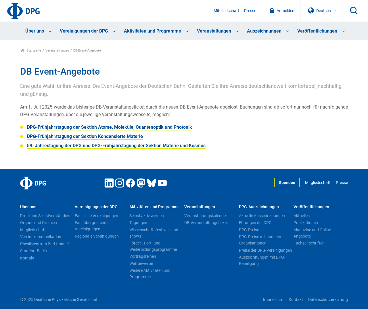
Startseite (31, 50)
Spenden (287, 182)
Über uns (34, 31)
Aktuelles (302, 215)
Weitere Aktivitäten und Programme (149, 273)
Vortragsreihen (142, 256)
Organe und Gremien (38, 222)
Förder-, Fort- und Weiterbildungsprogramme (153, 246)
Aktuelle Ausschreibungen (262, 215)
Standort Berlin (33, 251)
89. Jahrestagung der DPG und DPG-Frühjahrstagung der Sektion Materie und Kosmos (116, 145)
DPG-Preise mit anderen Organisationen (260, 239)
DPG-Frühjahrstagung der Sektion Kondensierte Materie (85, 136)
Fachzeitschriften (309, 243)
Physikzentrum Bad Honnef (44, 244)
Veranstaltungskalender (205, 215)
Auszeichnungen (264, 31)
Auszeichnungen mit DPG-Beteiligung (262, 260)
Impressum (273, 299)
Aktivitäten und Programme (152, 31)
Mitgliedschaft (226, 10)
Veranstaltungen (214, 31)
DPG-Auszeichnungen (259, 206)
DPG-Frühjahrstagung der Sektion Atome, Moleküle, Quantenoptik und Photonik (109, 127)
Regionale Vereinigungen (97, 236)
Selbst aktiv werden (146, 215)
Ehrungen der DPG (255, 222)
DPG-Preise (249, 230)
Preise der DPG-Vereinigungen (265, 250)
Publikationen (306, 222)
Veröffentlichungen (317, 31)
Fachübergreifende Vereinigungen (91, 225)
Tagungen (138, 222)
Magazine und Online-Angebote (313, 233)
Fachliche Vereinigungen (96, 215)
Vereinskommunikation (40, 236)
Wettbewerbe (141, 263)
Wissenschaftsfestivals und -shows (154, 233)
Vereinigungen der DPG (84, 31)
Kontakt (27, 258)
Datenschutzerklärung (328, 299)
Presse (250, 10)
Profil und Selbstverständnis (45, 215)
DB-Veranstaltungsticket (206, 222)
